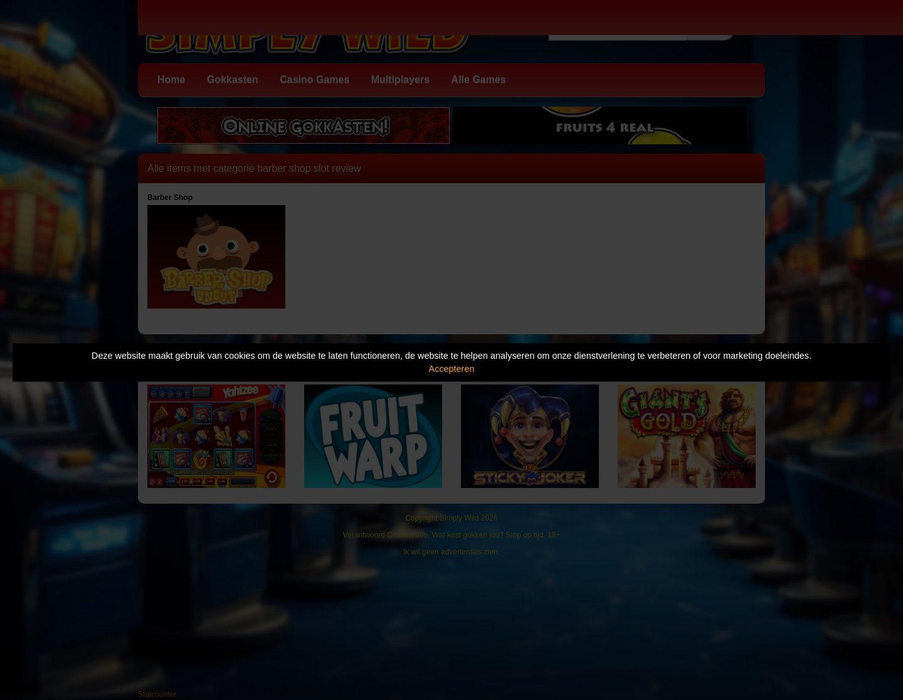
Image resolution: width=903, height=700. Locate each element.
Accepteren (452, 369)
